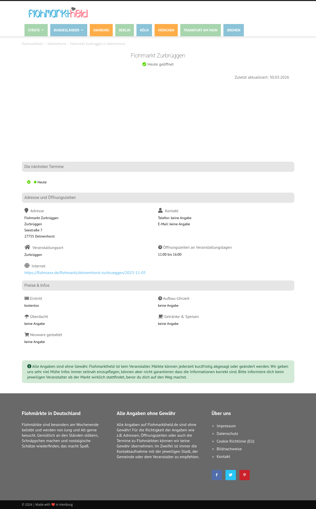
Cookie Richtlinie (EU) (236, 441)
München (166, 30)
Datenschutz (227, 433)
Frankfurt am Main (200, 30)
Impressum (226, 425)
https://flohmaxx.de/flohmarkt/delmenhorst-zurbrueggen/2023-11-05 (85, 272)
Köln (144, 30)
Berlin (124, 30)
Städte (36, 30)
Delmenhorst (56, 44)
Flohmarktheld (32, 44)
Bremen (233, 30)
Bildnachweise (229, 448)
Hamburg (101, 30)
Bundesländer (68, 30)
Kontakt (223, 456)
